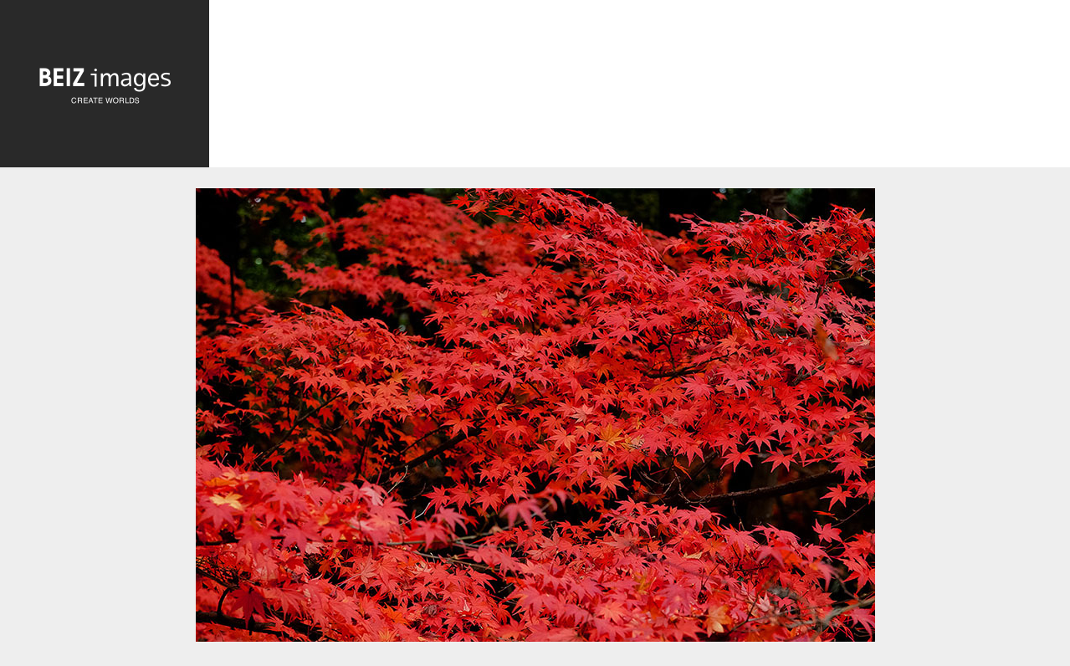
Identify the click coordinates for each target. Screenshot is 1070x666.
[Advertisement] (639, 88)
